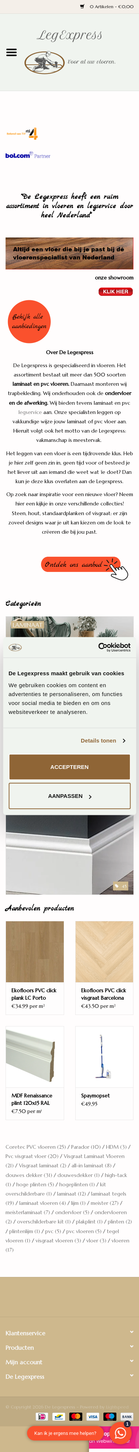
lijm (78, 1203)
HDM (116, 1147)
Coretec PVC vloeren (36, 1147)
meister (105, 1203)
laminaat (71, 1193)
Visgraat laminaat (42, 1165)
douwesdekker (78, 1175)
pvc (53, 1231)
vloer (96, 1240)
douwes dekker (29, 1175)
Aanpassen (70, 796)
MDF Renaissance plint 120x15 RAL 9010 (31, 1099)
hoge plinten (35, 1184)
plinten (120, 1221)
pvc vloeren (84, 1231)
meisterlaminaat (28, 1212)
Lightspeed (117, 1407)
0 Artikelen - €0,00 (106, 6)
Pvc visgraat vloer (32, 1156)
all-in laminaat (92, 1165)
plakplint (89, 1221)
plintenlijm (24, 1231)
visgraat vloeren (58, 1240)
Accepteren (69, 767)
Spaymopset (95, 1095)
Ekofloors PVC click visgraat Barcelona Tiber (103, 994)
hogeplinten (77, 1184)
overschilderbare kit (44, 1221)
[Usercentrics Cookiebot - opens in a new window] (98, 647)
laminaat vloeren (42, 1203)
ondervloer (72, 1212)
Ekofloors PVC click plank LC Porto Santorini (33, 994)
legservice (30, 412)
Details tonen (98, 740)
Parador (86, 1147)
